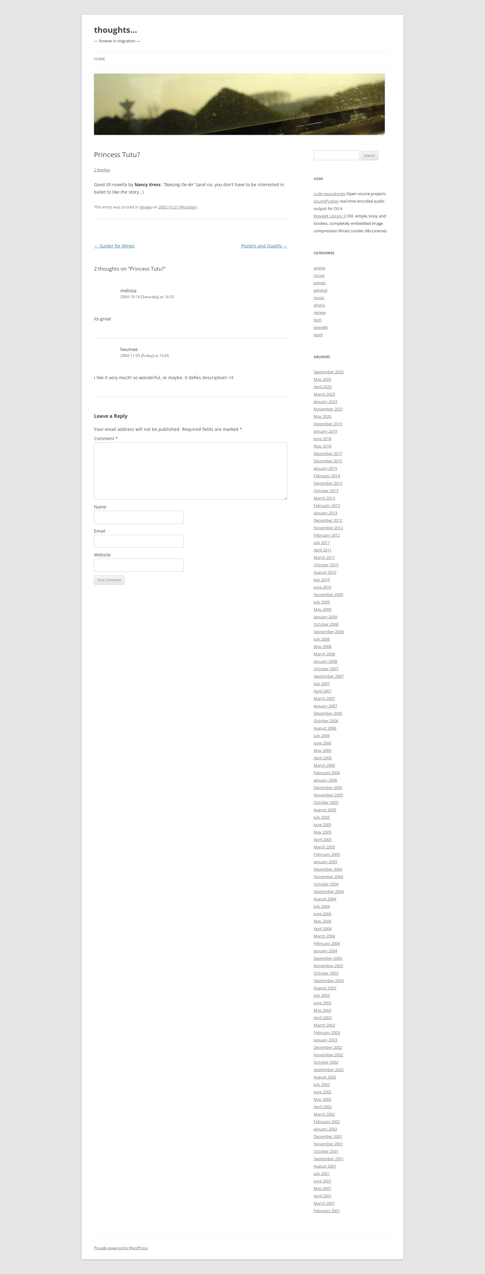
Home (99, 59)
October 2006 (326, 720)
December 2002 (328, 1047)
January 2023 (325, 401)
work (318, 334)
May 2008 (322, 646)
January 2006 (325, 780)
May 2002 (322, 1099)
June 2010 (322, 587)
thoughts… (115, 29)
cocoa (319, 275)
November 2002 (328, 1054)
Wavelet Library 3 (330, 216)
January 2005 (325, 861)
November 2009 (328, 594)
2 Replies (102, 170)
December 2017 (328, 453)
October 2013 (326, 490)
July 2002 (322, 1084)
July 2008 (322, 639)
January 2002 (325, 1129)
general (320, 290)
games (320, 282)
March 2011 (324, 557)
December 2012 (328, 520)
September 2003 (329, 980)
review (145, 207)
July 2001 (322, 1173)
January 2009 (325, 617)
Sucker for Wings (114, 246)
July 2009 (322, 602)
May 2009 (322, 609)
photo (319, 305)
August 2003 (325, 988)
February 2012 (327, 535)
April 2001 (323, 1196)
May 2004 (322, 921)
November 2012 (328, 527)
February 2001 (327, 1210)
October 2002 (326, 1062)
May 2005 (322, 832)
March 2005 (324, 847)
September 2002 (329, 1069)
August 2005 (325, 810)
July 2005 (322, 817)
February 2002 (327, 1121)
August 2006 (325, 728)
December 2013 (328, 483)
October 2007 (326, 668)
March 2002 (324, 1114)
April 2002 (323, 1106)
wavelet (321, 327)
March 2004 (324, 936)
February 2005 (327, 854)
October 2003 (326, 973)
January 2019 (325, 431)
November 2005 (328, 795)
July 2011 (322, 542)
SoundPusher (326, 201)
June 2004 (322, 913)
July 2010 (322, 579)
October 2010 (326, 565)
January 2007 (325, 706)
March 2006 (324, 765)
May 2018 (322, 446)
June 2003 (322, 1003)
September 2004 (329, 891)
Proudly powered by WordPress (121, 1247)
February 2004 (327, 943)
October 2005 (326, 802)
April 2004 (323, 928)
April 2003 (323, 1017)
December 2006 (328, 713)
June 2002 (322, 1092)
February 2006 (327, 772)
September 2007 (329, 676)
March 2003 (324, 1025)
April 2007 (323, 691)
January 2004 (325, 951)
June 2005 (322, 824)
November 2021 (328, 409)
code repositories (330, 193)
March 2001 (324, 1203)
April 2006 (323, 758)
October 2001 (326, 1151)
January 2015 (325, 468)
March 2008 (324, 654)
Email (99, 531)
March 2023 (324, 394)
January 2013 (325, 513)
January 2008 (325, 661)
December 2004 (328, 869)
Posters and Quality (264, 246)
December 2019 (328, 424)
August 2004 (325, 899)
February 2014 (327, 475)
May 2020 (322, 416)
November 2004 (328, 876)
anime (319, 268)
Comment (106, 438)
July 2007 (322, 683)
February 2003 (327, 1032)
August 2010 (325, 572)
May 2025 (322, 379)
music (319, 297)
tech (318, 320)
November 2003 (328, 965)
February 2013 (327, 505)
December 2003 (328, 958)
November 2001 (328, 1144)
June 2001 (322, 1181)
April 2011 (323, 550)
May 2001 (322, 1188)
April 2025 (323, 386)
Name (100, 507)
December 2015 (328, 461)
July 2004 (322, 906)
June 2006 (322, 743)
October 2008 (326, 624)
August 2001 (325, 1166)
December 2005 (328, 787)
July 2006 (322, 735)
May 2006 (322, 750)
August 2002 (325, 1077)
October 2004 (326, 884)
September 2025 (329, 372)
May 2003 (322, 1010)
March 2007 (324, 698)
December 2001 (328, 1136)
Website (102, 555)
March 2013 (324, 498)
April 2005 (323, 839)
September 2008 (329, 631)
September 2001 (329, 1158)
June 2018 (322, 438)
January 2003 (325, 1040)
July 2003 (322, 995)
